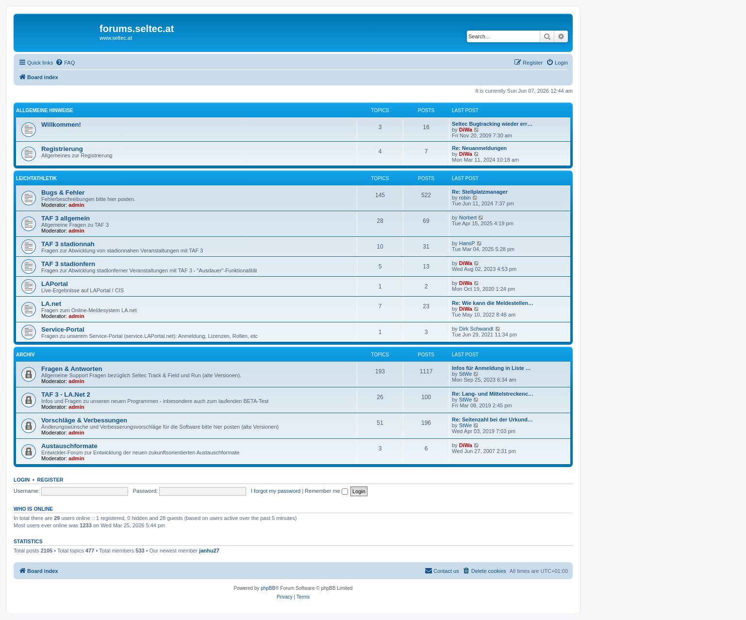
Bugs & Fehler (62, 192)
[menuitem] (65, 62)
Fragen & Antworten (71, 368)
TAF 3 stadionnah (68, 244)
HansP (467, 243)
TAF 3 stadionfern (68, 264)
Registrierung (62, 148)
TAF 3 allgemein (65, 218)
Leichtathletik (36, 178)
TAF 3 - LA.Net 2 (65, 394)
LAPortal (54, 283)
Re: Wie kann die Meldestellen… (492, 303)
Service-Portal (62, 329)
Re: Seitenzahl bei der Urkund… (492, 419)
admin (76, 205)
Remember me (326, 491)
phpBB (268, 588)
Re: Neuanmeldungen (479, 148)
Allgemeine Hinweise (44, 110)
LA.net (51, 303)
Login (22, 480)
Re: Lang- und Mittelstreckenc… (492, 394)
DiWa (465, 130)
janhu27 (209, 550)
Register (50, 480)
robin (465, 198)
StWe (465, 374)
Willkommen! (61, 124)
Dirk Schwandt (476, 329)
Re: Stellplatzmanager (480, 192)
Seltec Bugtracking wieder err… (492, 124)
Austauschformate (69, 446)
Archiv (25, 354)
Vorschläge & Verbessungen (84, 420)
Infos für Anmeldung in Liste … (491, 368)
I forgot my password (275, 491)
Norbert (468, 217)
